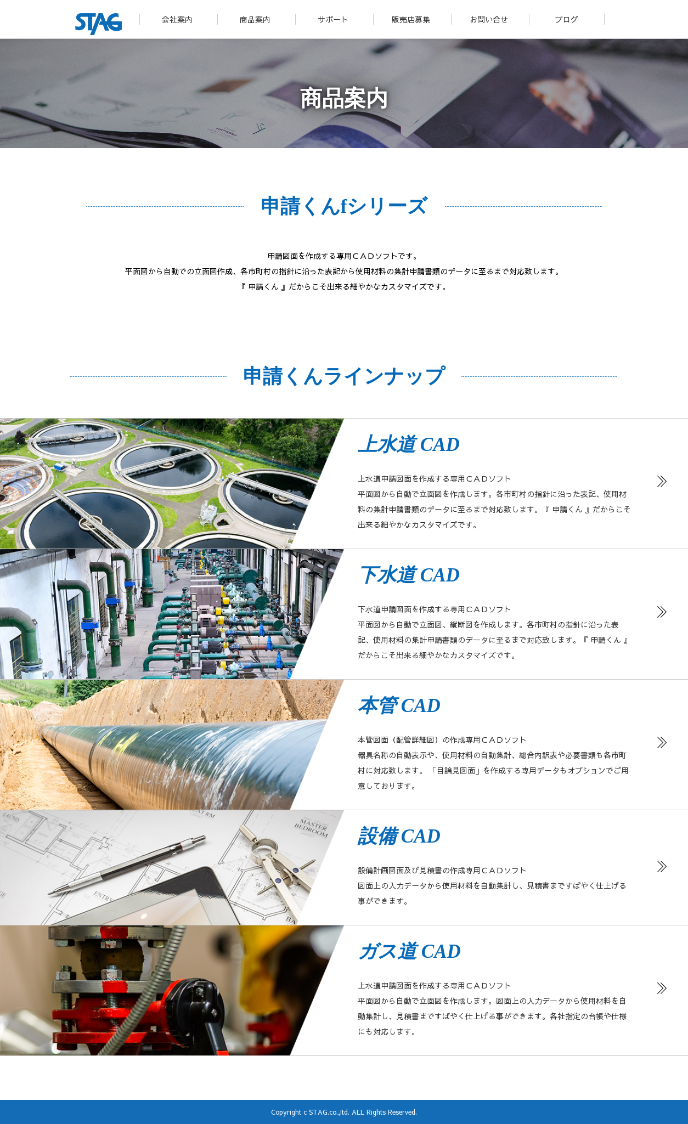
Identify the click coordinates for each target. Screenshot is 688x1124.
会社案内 (177, 19)
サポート (333, 19)
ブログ (566, 19)
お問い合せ (489, 19)
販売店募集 (411, 19)
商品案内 (255, 19)
